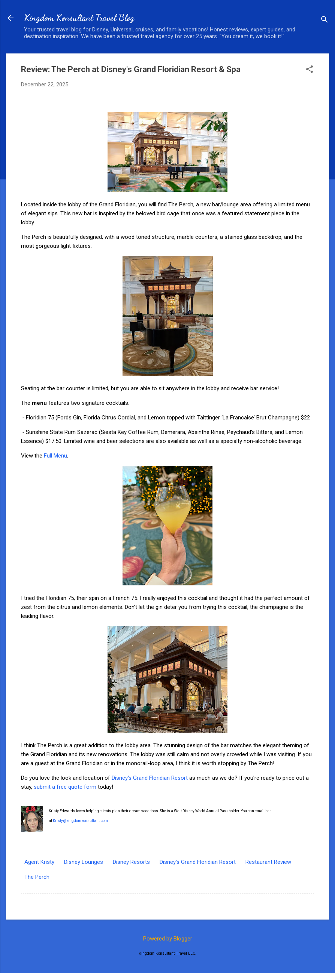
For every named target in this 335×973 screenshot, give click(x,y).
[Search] (324, 20)
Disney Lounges (83, 862)
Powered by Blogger (167, 938)
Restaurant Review (268, 862)
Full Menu (55, 455)
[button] (309, 70)
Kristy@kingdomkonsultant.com (80, 821)
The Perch (36, 877)
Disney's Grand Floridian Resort (150, 778)
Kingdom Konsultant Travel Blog (79, 17)
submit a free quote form (65, 786)
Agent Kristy (39, 862)
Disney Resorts (131, 862)
